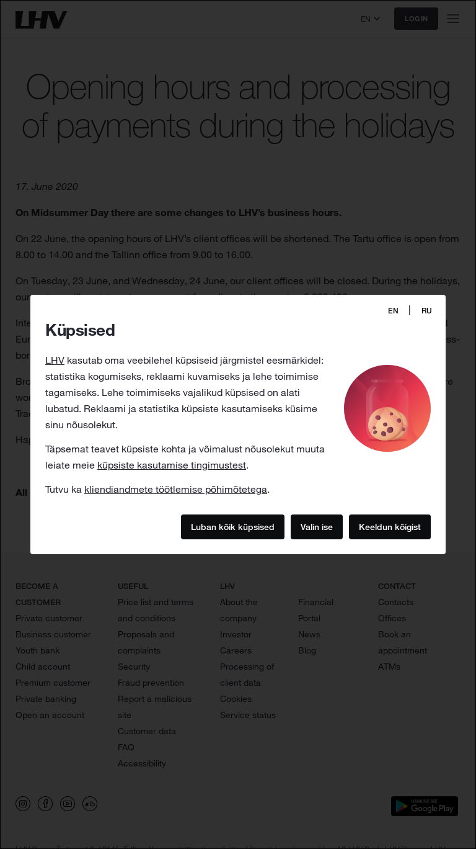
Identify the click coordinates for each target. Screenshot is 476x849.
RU (426, 310)
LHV (54, 360)
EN (393, 310)
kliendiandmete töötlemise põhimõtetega (175, 489)
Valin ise (317, 526)
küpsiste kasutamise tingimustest (171, 465)
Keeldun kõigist (390, 526)
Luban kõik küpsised (233, 526)
